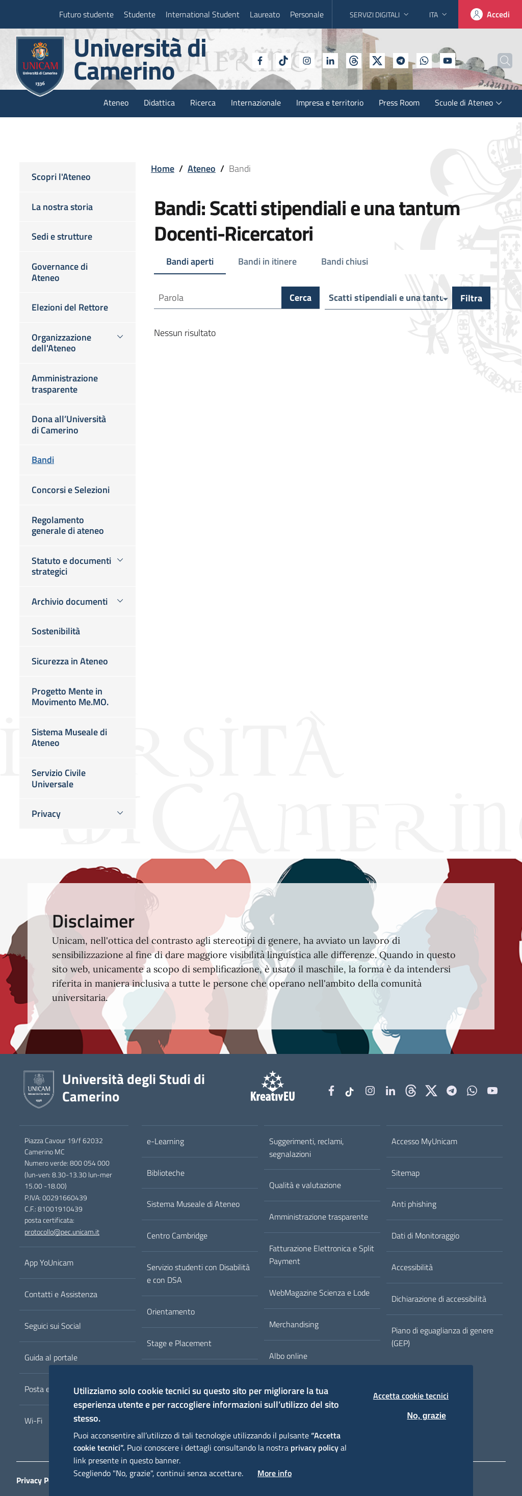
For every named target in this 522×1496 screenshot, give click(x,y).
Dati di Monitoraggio (425, 1235)
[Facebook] (237, 60)
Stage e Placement (179, 1343)
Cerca (300, 298)
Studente (139, 14)
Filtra (471, 298)
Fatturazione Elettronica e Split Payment (321, 1254)
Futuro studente (86, 14)
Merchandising (294, 1324)
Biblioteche (166, 1173)
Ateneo (202, 168)
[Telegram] (377, 60)
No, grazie (426, 1415)
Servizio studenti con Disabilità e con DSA (198, 1273)
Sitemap (406, 1173)
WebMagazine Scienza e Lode (319, 1292)
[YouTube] (424, 60)
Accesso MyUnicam (424, 1141)
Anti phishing (414, 1204)
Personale (307, 14)
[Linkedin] (307, 60)
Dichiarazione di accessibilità (439, 1299)
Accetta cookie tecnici (411, 1395)
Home (162, 168)
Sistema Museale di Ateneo (193, 1204)
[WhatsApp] (401, 60)
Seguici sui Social (52, 1326)
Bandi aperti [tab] (190, 261)
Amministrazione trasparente (318, 1216)
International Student (203, 14)
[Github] (331, 60)
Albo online (288, 1356)
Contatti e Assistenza (60, 1294)
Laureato (265, 14)
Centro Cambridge (177, 1235)
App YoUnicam (48, 1262)
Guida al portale (50, 1357)
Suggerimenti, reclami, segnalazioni (306, 1147)
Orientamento (171, 1311)
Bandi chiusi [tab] (344, 261)
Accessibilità (412, 1267)
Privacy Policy (40, 1480)
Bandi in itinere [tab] (267, 261)
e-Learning (165, 1141)
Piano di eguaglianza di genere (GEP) (442, 1336)
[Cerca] (497, 60)
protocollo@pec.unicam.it (61, 1231)
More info (274, 1473)
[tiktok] (260, 60)
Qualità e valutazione (305, 1185)
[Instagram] (284, 60)
